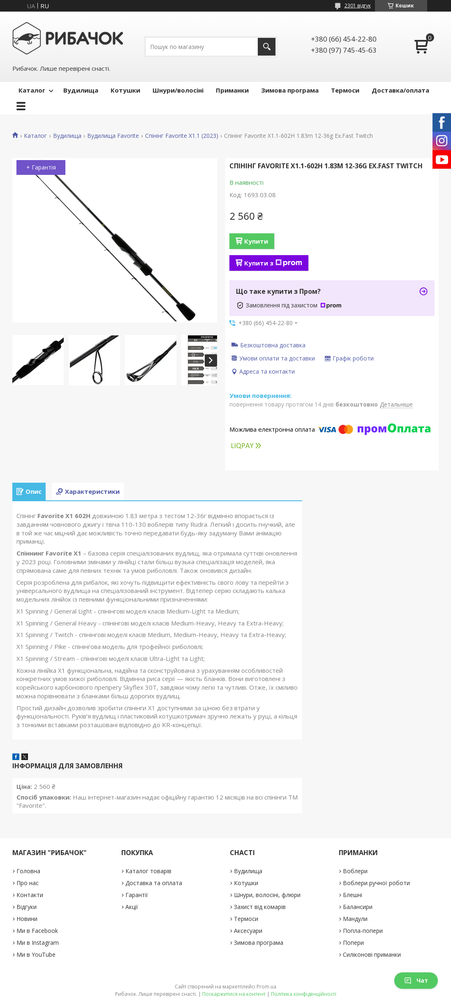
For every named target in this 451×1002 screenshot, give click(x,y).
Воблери (355, 871)
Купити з (273, 263)
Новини (26, 919)
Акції (131, 907)
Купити (256, 241)
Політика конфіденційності (303, 993)
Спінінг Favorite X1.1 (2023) (181, 135)
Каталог (32, 90)
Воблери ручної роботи (376, 883)
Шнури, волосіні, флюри (267, 895)
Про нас (27, 883)
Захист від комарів (260, 907)
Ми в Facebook (37, 931)
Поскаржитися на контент (234, 993)
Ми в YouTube (36, 954)
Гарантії (136, 895)
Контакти (29, 895)
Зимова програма (290, 90)
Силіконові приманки (372, 954)
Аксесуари (248, 931)
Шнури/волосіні (178, 90)
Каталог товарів (148, 871)
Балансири (357, 907)
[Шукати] (266, 47)
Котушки (125, 90)
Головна (28, 871)
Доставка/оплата (400, 90)
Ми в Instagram (37, 942)
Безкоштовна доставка (272, 345)
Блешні (352, 895)
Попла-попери (363, 931)
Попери (353, 942)
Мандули (355, 919)
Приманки (232, 90)
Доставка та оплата (153, 883)
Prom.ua (266, 986)
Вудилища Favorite (113, 135)
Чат (416, 980)
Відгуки (26, 907)
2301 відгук (358, 5)
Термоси (345, 90)
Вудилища (80, 90)
